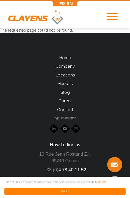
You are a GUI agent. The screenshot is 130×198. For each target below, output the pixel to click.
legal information (65, 118)
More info (100, 182)
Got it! (65, 191)
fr (62, 3)
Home (65, 57)
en (70, 3)
